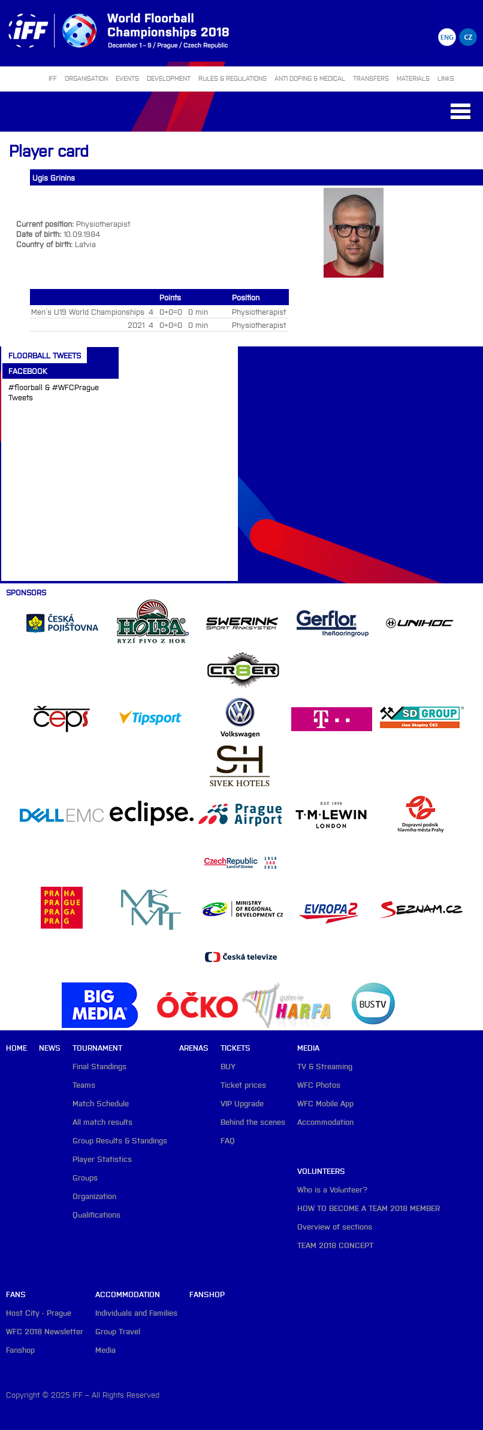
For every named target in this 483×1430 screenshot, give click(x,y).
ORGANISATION (86, 78)
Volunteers (321, 1171)
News (50, 1047)
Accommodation (325, 1121)
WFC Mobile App (325, 1103)
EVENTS (127, 78)
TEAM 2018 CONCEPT (335, 1245)
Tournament (97, 1047)
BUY (228, 1066)
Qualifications (96, 1214)
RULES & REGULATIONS (232, 78)
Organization (94, 1196)
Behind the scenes (253, 1121)
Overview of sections (334, 1226)
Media (308, 1047)
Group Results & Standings (120, 1140)
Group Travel (117, 1331)
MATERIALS (413, 78)
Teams (84, 1084)
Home (16, 1047)
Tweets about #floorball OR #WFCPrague (54, 417)
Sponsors (26, 592)
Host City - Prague (38, 1312)
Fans (16, 1294)
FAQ (228, 1140)
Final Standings (99, 1066)
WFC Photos (318, 1084)
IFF (53, 78)
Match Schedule (101, 1103)
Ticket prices (243, 1084)
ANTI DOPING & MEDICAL (309, 78)
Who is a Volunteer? (332, 1189)
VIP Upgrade (242, 1103)
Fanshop (20, 1349)
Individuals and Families (136, 1312)
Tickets (235, 1047)
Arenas (194, 1047)
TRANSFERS (371, 78)
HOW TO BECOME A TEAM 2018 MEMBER (368, 1208)
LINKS (445, 78)
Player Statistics (102, 1159)
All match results (102, 1121)
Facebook (27, 371)
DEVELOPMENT (169, 78)
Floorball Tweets (44, 355)
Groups (85, 1177)
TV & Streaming (324, 1066)
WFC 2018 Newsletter (44, 1331)
